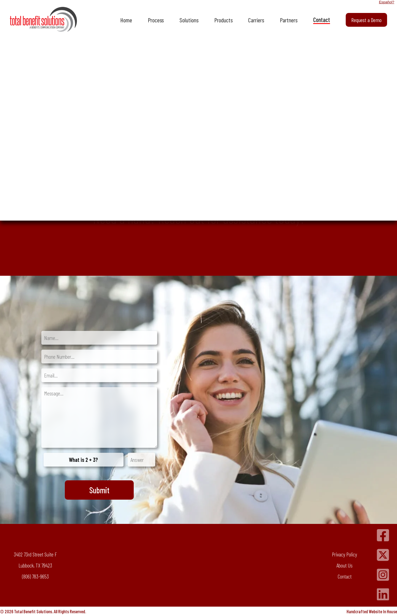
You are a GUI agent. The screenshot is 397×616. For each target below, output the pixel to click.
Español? (386, 2)
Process (156, 19)
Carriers (256, 19)
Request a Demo (366, 20)
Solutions (188, 19)
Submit (99, 490)
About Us (344, 565)
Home (126, 19)
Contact (321, 19)
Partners (288, 19)
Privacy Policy (344, 554)
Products (223, 19)
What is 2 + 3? (83, 459)
